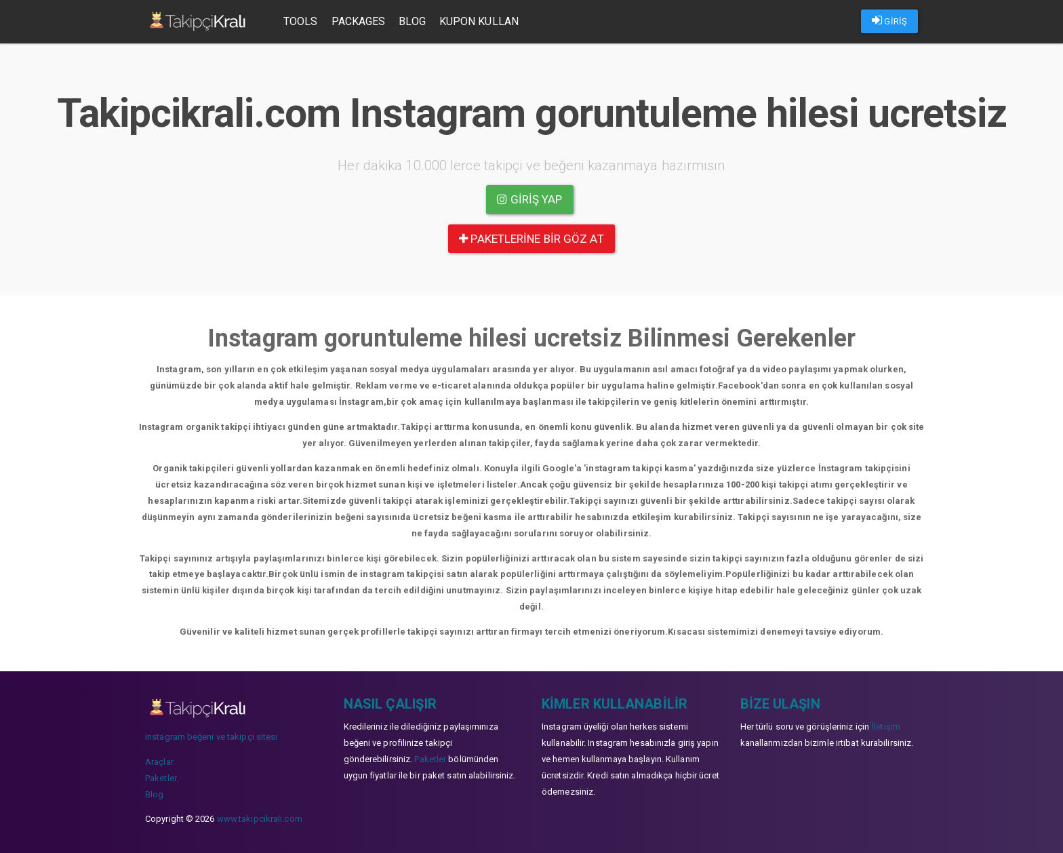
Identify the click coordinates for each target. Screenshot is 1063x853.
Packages (359, 21)
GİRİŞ (889, 20)
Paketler (161, 778)
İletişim (885, 726)
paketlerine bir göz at (531, 238)
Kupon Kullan (479, 21)
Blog (412, 21)
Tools (300, 21)
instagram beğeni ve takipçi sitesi (211, 737)
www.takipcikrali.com (259, 819)
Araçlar (159, 762)
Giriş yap (529, 199)
